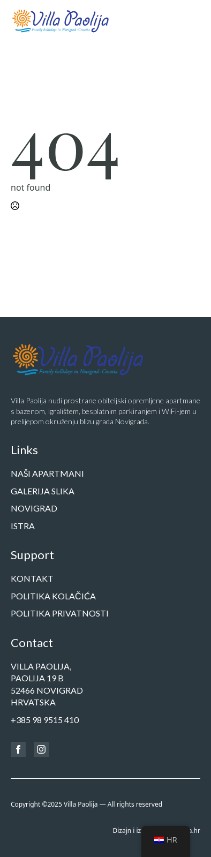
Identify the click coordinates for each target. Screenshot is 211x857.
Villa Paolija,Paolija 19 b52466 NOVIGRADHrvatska (47, 684)
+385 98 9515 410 (45, 720)
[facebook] (18, 749)
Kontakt (32, 578)
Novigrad (34, 508)
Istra (23, 526)
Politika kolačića (53, 596)
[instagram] (41, 749)
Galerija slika (42, 491)
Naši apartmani (47, 473)
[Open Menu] (191, 20)
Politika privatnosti (60, 613)
